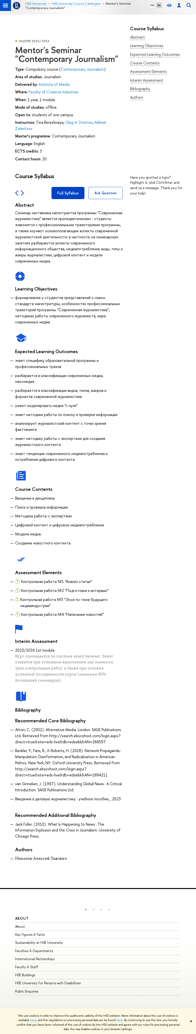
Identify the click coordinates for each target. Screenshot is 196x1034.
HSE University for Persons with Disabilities (48, 983)
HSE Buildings (25, 975)
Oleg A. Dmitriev (79, 122)
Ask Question (105, 193)
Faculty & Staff (26, 967)
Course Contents (145, 63)
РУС (152, 5)
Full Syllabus (68, 193)
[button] (86, 909)
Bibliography (140, 88)
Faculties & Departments (34, 950)
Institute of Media (54, 84)
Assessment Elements (148, 71)
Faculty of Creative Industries (54, 92)
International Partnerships (34, 959)
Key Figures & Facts (30, 934)
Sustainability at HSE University (39, 942)
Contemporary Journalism (82, 69)
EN (159, 5)
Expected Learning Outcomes (155, 54)
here (33, 1020)
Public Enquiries (26, 991)
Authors (136, 97)
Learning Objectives (146, 45)
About (22, 918)
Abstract (137, 37)
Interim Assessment (146, 80)
